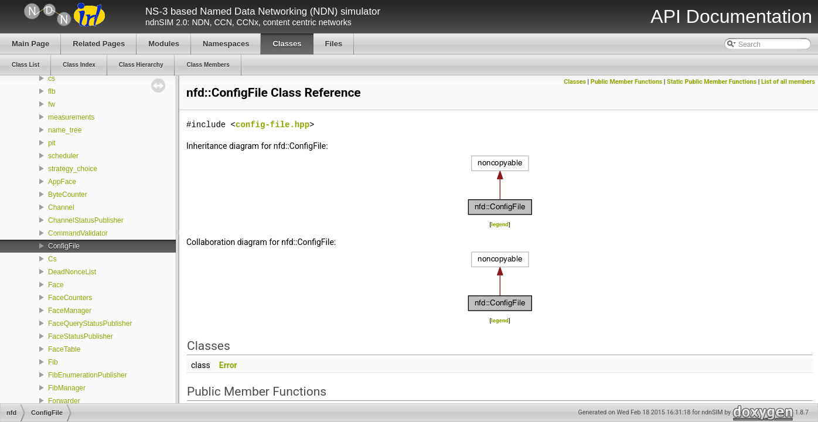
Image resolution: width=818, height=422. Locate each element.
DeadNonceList (72, 272)
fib (52, 91)
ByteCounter (67, 194)
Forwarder (64, 401)
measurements (71, 117)
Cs (52, 259)
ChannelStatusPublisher (86, 220)
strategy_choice (72, 169)
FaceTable (64, 349)
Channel (61, 207)
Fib (53, 362)
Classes (575, 82)
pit (52, 143)
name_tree (64, 130)
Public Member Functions (626, 82)
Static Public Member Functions (711, 82)
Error (228, 365)
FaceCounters (70, 298)
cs (51, 78)
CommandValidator (78, 233)
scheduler (63, 156)
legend (500, 224)
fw (51, 104)
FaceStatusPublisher (80, 336)
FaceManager (69, 311)
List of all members (788, 82)
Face (56, 285)
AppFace (62, 182)
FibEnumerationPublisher (87, 375)
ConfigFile (64, 246)
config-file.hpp (272, 124)
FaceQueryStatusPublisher (90, 323)
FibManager (67, 388)
